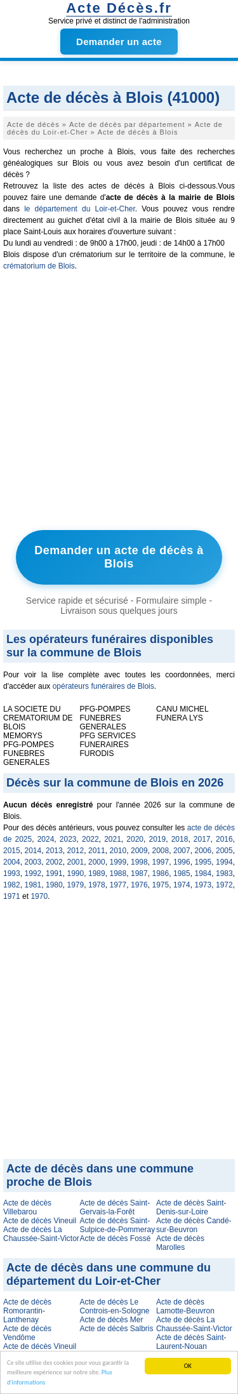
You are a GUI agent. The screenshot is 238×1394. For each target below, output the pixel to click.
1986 (160, 873)
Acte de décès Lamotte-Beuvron (185, 1306)
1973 (203, 884)
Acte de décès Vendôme (27, 1333)
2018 (179, 839)
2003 (33, 862)
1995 (203, 862)
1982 (11, 884)
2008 (160, 850)
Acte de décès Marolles (180, 1243)
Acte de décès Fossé (114, 1238)
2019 (157, 839)
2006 (203, 850)
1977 (118, 884)
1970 (39, 896)
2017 (202, 839)
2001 (75, 862)
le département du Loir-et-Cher (79, 208)
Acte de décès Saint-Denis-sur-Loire (191, 1207)
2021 (112, 839)
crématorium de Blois (39, 266)
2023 (68, 839)
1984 (203, 873)
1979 (75, 884)
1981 (33, 884)
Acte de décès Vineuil (39, 1220)
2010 (118, 850)
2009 (139, 850)
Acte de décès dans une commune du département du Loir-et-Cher (108, 1274)
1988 (118, 873)
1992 (33, 873)
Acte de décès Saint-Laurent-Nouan (191, 1342)
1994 (224, 862)
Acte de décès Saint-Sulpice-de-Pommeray (117, 1225)
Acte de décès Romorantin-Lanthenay (27, 1311)
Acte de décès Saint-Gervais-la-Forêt (114, 1207)
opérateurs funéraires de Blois (103, 686)
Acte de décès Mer (111, 1319)
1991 (54, 873)
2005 (224, 850)
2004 (11, 862)
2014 (33, 850)
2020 (134, 839)
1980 (54, 884)
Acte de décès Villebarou (27, 1207)
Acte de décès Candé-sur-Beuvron (194, 1225)
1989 (96, 873)
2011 (96, 850)
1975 (160, 884)
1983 (224, 873)
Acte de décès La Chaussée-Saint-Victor (41, 1234)
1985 (181, 873)
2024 (46, 839)
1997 (160, 862)
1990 (75, 873)
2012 (75, 850)
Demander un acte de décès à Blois (119, 557)
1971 (11, 896)
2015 (11, 850)
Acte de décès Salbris (116, 1328)
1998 (139, 862)
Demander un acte (119, 41)
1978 (96, 884)
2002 (54, 862)
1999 (118, 862)
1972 (224, 884)
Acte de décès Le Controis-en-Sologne (114, 1306)
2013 (54, 850)
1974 (181, 884)
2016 (224, 839)
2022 (90, 839)
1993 (11, 873)
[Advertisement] (119, 403)
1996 (181, 862)
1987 (139, 873)
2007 (181, 850)
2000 (96, 862)
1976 (139, 884)
